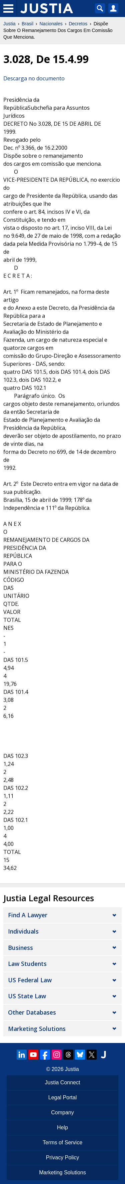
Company (62, 1112)
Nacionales (51, 23)
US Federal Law (30, 980)
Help (62, 1127)
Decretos (78, 23)
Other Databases (32, 1012)
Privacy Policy (62, 1157)
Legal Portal (62, 1097)
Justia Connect (62, 1082)
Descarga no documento (34, 78)
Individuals (23, 931)
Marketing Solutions (37, 1029)
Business (20, 948)
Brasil (27, 23)
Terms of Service (62, 1142)
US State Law (27, 996)
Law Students (27, 964)
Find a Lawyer (27, 915)
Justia (9, 23)
